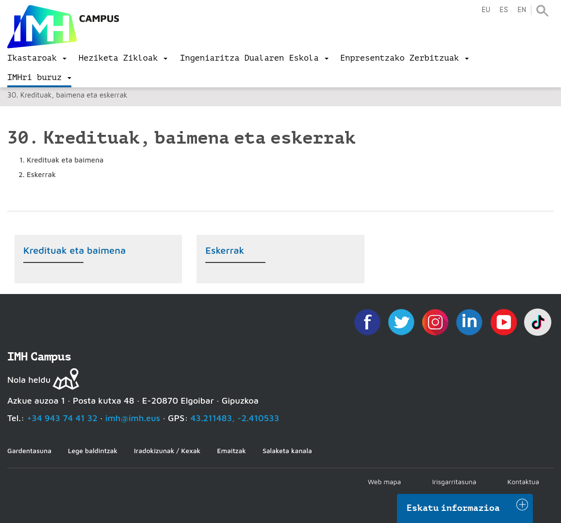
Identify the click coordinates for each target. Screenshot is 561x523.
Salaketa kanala (287, 450)
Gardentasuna (29, 450)
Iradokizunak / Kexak (167, 450)
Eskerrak (224, 250)
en (521, 10)
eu (485, 10)
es (503, 10)
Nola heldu (28, 380)
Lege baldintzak (92, 450)
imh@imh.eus (132, 418)
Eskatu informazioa (453, 508)
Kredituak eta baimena (74, 250)
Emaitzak (231, 450)
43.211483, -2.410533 (235, 418)
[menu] (36, 58)
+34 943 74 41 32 (62, 418)
